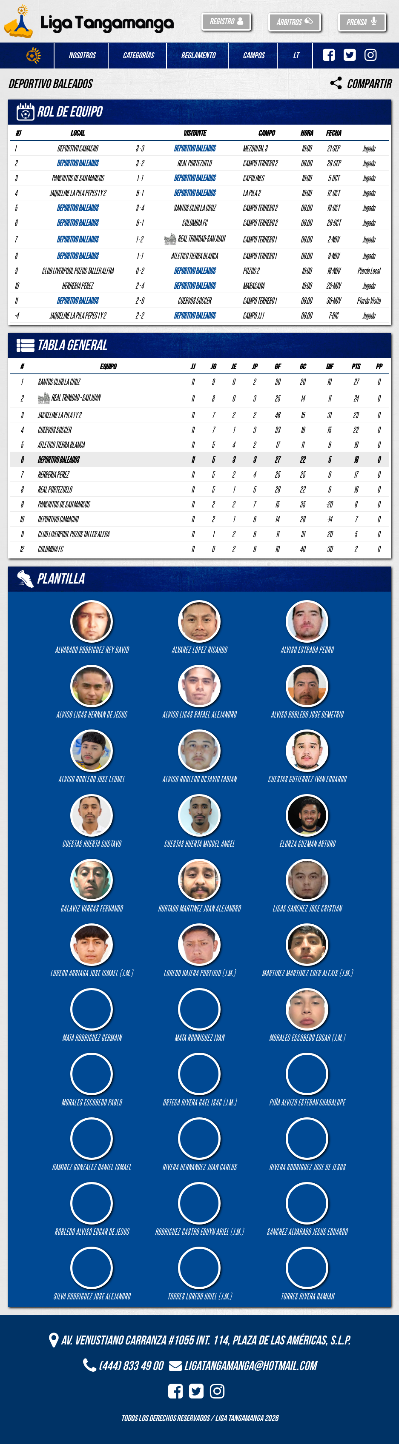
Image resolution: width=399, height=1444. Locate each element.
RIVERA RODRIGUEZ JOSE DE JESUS (307, 1144)
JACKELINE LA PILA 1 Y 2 (59, 414)
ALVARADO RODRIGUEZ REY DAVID (92, 627)
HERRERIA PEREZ (53, 474)
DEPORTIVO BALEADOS (58, 459)
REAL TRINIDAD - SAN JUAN (68, 397)
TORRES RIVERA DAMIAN (307, 1274)
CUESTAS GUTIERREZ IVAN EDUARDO (307, 756)
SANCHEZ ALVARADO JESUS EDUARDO (307, 1209)
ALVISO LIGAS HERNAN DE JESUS (91, 692)
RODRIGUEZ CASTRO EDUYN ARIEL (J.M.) (199, 1209)
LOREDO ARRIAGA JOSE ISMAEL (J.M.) (91, 950)
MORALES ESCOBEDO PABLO (91, 1080)
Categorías (138, 56)
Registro (226, 22)
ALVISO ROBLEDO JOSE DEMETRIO (307, 692)
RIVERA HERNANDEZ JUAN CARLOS (199, 1144)
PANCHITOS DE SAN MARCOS (63, 504)
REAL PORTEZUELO (54, 489)
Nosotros (82, 56)
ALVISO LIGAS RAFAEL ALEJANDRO (199, 692)
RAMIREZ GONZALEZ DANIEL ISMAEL (91, 1144)
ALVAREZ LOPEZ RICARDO (199, 627)
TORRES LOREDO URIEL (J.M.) (199, 1274)
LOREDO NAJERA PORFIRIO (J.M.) (199, 950)
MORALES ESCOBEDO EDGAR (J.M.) (307, 1015)
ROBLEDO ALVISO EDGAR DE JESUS (92, 1209)
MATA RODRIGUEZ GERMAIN (91, 1015)
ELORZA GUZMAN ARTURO (307, 821)
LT (296, 56)
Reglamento (198, 56)
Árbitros (294, 22)
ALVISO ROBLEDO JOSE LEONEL (91, 756)
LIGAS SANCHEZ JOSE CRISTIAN (307, 886)
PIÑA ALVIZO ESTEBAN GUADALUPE (307, 1080)
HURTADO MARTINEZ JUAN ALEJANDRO (199, 886)
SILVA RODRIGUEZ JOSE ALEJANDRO (91, 1274)
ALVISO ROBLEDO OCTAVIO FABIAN (199, 756)
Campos (253, 56)
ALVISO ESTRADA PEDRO (307, 627)
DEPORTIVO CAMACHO (57, 519)
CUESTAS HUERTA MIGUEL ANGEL (199, 821)
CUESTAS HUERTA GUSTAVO (91, 821)
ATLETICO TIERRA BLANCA (60, 444)
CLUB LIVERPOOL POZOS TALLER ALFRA (73, 533)
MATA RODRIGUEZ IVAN (199, 1015)
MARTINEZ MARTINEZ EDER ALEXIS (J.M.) (307, 950)
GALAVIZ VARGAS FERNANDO (91, 886)
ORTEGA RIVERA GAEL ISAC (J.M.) (199, 1080)
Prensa (362, 22)
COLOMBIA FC (50, 548)
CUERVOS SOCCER (54, 429)
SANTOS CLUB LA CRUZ (58, 381)
